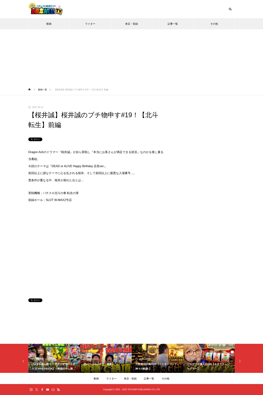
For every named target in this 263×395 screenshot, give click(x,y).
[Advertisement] (131, 56)
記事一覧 (173, 23)
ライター (90, 23)
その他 (214, 23)
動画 (49, 23)
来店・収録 (131, 23)
